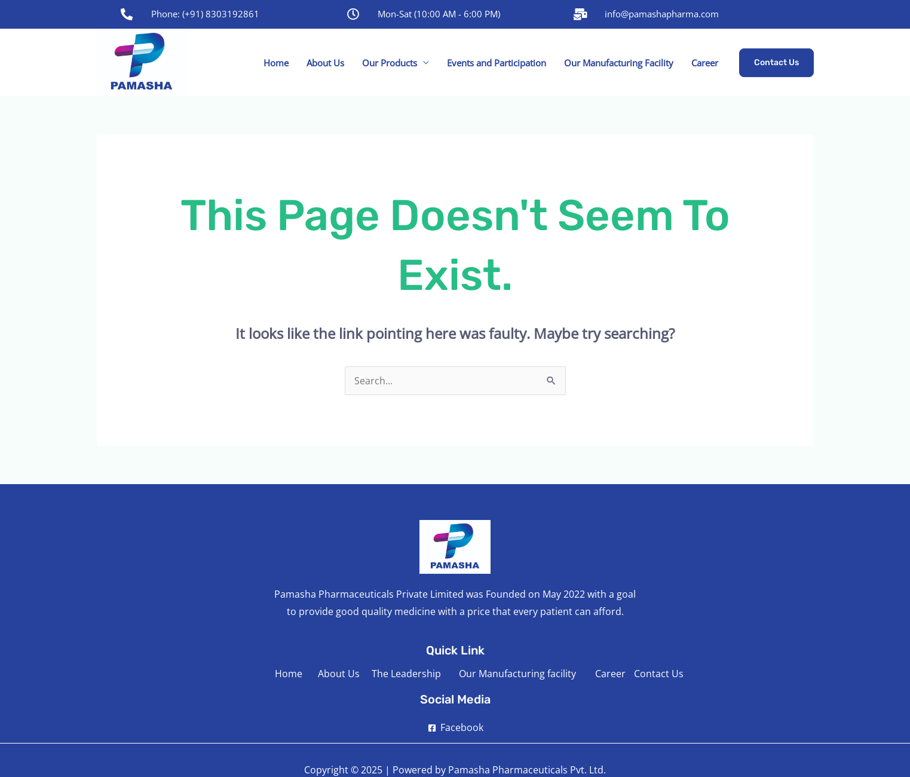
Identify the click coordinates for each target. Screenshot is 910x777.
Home (276, 63)
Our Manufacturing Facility (618, 63)
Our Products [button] (389, 63)
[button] (776, 62)
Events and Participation (496, 63)
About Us (325, 63)
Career (704, 63)
